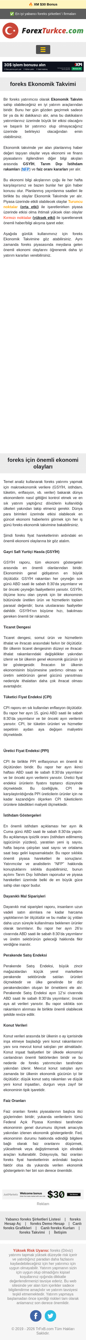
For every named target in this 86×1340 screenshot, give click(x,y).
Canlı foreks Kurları (58, 1228)
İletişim (60, 1232)
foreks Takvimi (32, 1232)
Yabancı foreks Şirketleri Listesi (33, 1219)
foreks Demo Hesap (47, 1224)
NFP (25, 169)
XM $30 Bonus (46, 4)
